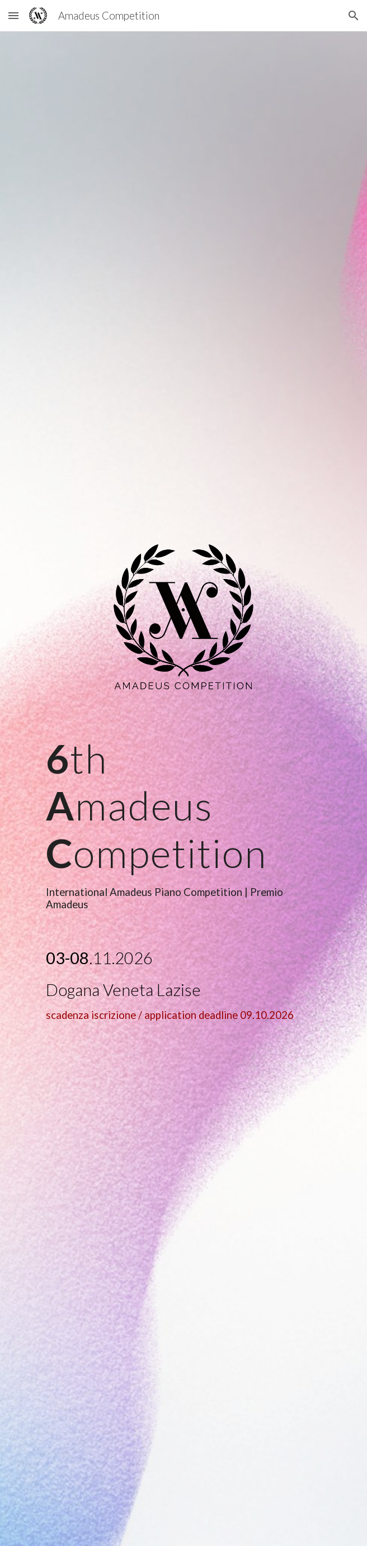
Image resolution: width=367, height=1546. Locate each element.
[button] (13, 15)
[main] (183, 823)
